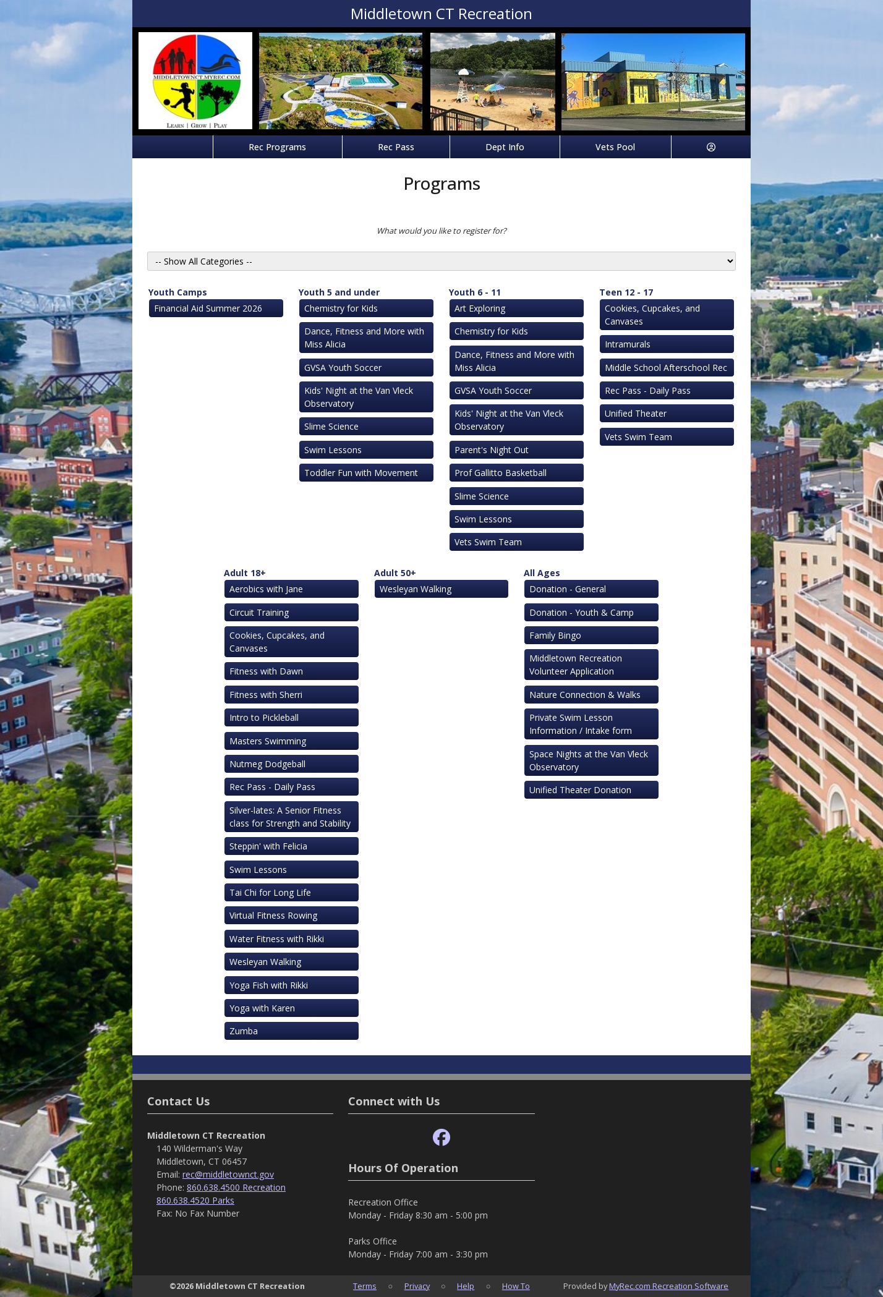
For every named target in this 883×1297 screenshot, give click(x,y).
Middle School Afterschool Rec (666, 367)
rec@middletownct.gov (228, 1174)
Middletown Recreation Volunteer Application (575, 664)
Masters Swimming (267, 741)
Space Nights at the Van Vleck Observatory (588, 760)
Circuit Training (259, 612)
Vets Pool (615, 147)
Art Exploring (479, 308)
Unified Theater (636, 413)
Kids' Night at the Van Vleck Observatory (358, 397)
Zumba (243, 1031)
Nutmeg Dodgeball (267, 764)
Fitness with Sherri (265, 694)
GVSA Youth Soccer (343, 367)
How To (516, 1285)
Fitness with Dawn (266, 671)
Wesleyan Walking (265, 961)
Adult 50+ (395, 573)
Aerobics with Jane (266, 589)
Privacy (417, 1285)
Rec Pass (396, 147)
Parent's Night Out (491, 450)
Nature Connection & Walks (585, 694)
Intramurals (628, 344)
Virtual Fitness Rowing (273, 915)
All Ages (542, 573)
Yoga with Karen (262, 1008)
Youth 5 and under (339, 292)
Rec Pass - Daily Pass (648, 390)
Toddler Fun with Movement (361, 472)
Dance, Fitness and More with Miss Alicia (364, 337)
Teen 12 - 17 (626, 292)
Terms (365, 1285)
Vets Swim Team (488, 542)
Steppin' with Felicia (268, 846)
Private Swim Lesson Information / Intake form (580, 724)
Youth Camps (177, 292)
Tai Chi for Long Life (270, 892)
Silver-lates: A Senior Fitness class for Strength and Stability (290, 816)
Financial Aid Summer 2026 (208, 308)
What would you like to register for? (441, 230)
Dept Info (504, 147)
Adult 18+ (245, 573)
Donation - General (567, 589)
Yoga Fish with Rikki (268, 985)
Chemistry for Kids (341, 308)
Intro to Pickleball (264, 717)
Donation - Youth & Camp (581, 612)
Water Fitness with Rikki (276, 939)
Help (465, 1285)
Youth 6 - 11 (475, 292)
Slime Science (331, 426)
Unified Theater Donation (580, 790)
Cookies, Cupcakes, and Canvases (652, 314)
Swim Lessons (333, 450)
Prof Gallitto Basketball (500, 472)
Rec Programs (277, 147)
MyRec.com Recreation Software (668, 1285)
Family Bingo (555, 635)
